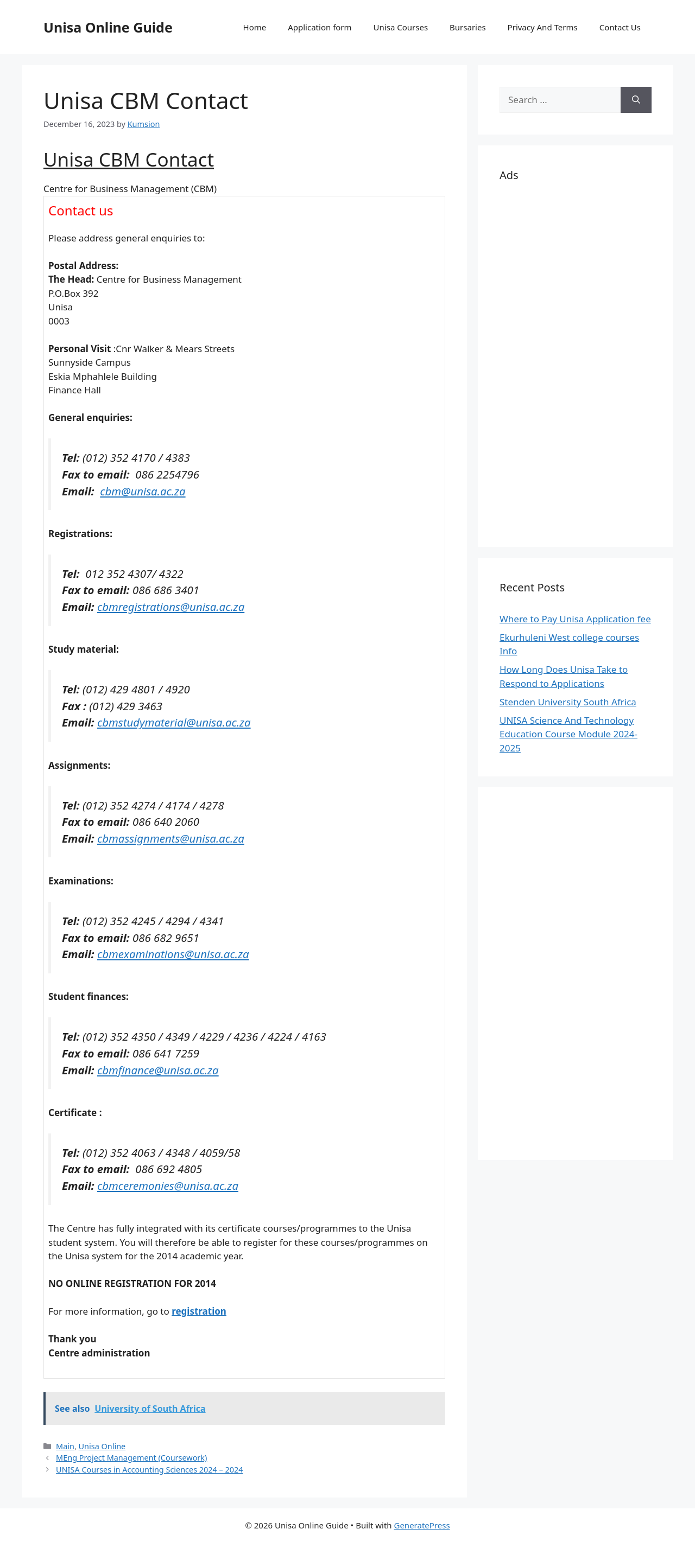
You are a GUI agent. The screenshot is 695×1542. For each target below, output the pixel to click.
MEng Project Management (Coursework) (131, 1457)
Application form (319, 27)
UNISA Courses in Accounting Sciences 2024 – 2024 (149, 1469)
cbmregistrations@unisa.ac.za (170, 606)
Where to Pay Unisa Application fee (575, 619)
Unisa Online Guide (108, 27)
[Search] (636, 100)
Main (65, 1446)
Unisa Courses (401, 27)
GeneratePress (422, 1525)
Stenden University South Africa (568, 702)
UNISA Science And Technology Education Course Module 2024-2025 (568, 734)
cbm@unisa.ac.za (142, 491)
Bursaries (468, 27)
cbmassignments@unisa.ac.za (170, 838)
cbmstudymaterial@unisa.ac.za (174, 722)
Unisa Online (102, 1446)
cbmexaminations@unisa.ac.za (173, 953)
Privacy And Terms (543, 27)
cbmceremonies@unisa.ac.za (167, 1185)
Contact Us (620, 27)
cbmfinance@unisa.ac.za (158, 1070)
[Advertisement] (576, 362)
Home (255, 27)
